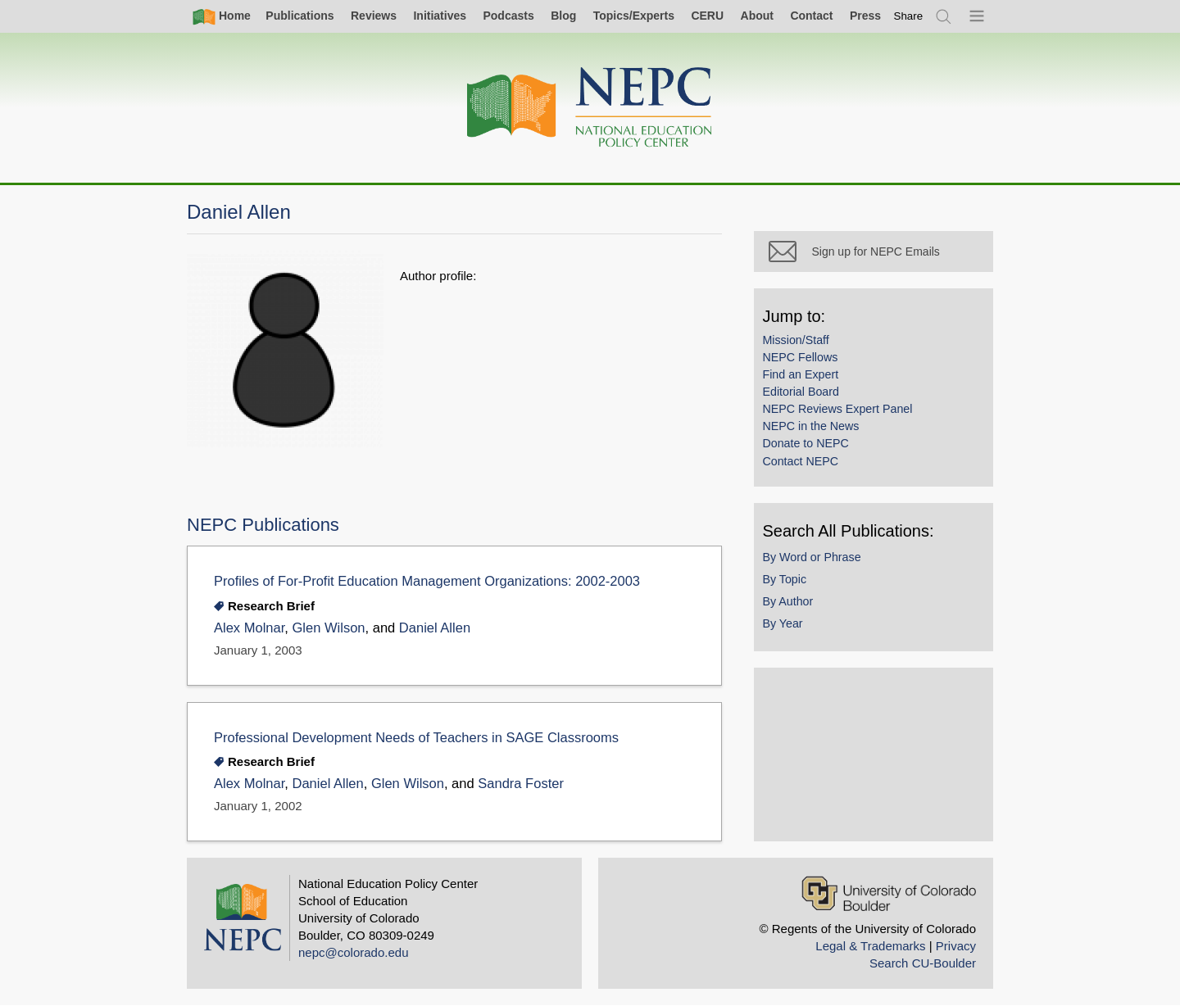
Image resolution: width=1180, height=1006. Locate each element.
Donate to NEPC (807, 444)
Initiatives (439, 15)
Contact (811, 15)
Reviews (374, 15)
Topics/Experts (633, 15)
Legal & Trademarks (870, 946)
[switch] (909, 16)
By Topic (786, 580)
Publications (300, 15)
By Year (784, 624)
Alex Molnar (249, 628)
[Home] (590, 107)
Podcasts (508, 15)
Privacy (956, 946)
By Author (789, 602)
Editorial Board (802, 393)
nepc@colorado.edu (353, 952)
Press (865, 15)
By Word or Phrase (813, 557)
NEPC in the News (812, 427)
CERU (707, 15)
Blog (563, 15)
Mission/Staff (797, 340)
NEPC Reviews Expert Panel (839, 410)
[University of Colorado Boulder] (888, 893)
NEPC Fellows (801, 358)
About (757, 15)
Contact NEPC (802, 462)
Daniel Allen (434, 628)
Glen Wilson (328, 628)
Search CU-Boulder (922, 963)
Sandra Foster (521, 783)
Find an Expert (802, 375)
